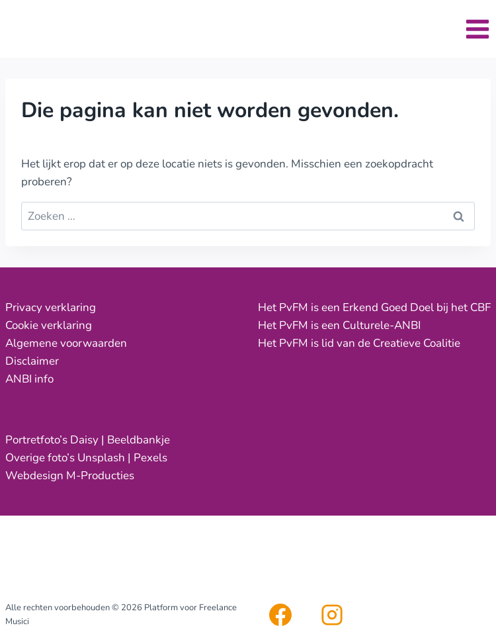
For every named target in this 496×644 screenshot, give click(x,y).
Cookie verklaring (48, 325)
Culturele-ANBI (382, 325)
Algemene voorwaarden (66, 343)
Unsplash (101, 457)
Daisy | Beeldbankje (120, 439)
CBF (480, 307)
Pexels (150, 457)
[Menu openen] (477, 29)
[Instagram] (332, 614)
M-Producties (100, 475)
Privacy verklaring (50, 307)
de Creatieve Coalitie (409, 343)
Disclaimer (32, 361)
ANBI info (29, 379)
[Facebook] (280, 614)
